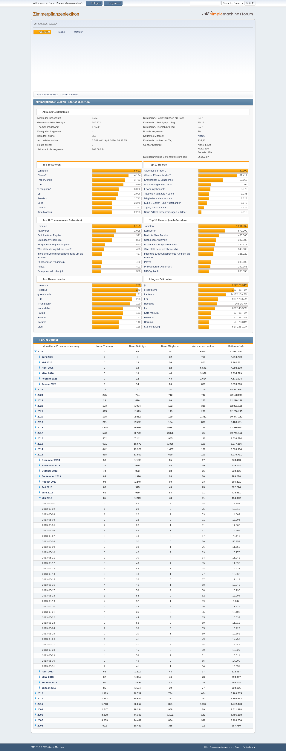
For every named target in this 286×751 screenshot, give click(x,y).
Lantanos (42, 170)
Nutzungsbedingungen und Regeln (225, 747)
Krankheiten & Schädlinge (158, 179)
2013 (40, 454)
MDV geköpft (151, 271)
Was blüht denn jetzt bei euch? (54, 249)
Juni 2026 (47, 357)
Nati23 (201, 135)
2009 (40, 709)
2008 (40, 714)
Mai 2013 (47, 498)
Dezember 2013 (51, 460)
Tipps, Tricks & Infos (155, 207)
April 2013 (47, 671)
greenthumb (44, 294)
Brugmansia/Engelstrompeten (53, 244)
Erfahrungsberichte (154, 189)
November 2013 (51, 465)
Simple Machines (56, 747)
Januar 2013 (49, 687)
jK (145, 285)
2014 (40, 449)
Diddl (40, 326)
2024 (40, 395)
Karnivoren (43, 230)
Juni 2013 (47, 492)
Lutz (39, 184)
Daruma (41, 207)
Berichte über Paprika (49, 235)
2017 (40, 433)
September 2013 (51, 476)
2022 (40, 405)
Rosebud (42, 198)
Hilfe (206, 747)
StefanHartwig (152, 326)
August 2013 (49, 481)
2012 (40, 693)
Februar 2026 (49, 378)
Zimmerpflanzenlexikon (56, 13)
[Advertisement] (143, 62)
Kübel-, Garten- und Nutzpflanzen (162, 202)
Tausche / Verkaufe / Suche (159, 193)
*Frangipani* (44, 189)
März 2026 (48, 373)
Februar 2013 (49, 682)
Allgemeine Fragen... (155, 170)
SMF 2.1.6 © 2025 (39, 747)
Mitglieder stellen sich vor (158, 198)
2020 (40, 416)
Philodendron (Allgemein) (51, 262)
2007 (40, 720)
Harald (41, 312)
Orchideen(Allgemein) (49, 239)
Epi (39, 193)
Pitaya (40, 266)
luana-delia (43, 308)
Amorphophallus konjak (50, 271)
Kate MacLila (44, 212)
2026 (40, 351)
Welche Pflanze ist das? (157, 175)
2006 (40, 725)
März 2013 (48, 677)
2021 (40, 411)
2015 (40, 443)
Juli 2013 (47, 487)
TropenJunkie (44, 179)
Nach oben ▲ (249, 747)
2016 (40, 438)
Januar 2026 (49, 384)
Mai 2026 (47, 362)
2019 (40, 422)
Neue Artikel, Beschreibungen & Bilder (165, 212)
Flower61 (42, 175)
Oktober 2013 (49, 470)
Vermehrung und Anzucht (158, 184)
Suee (40, 202)
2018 (40, 427)
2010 (40, 704)
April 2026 (47, 367)
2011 (40, 698)
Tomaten (42, 226)
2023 (40, 400)
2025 (40, 389)
